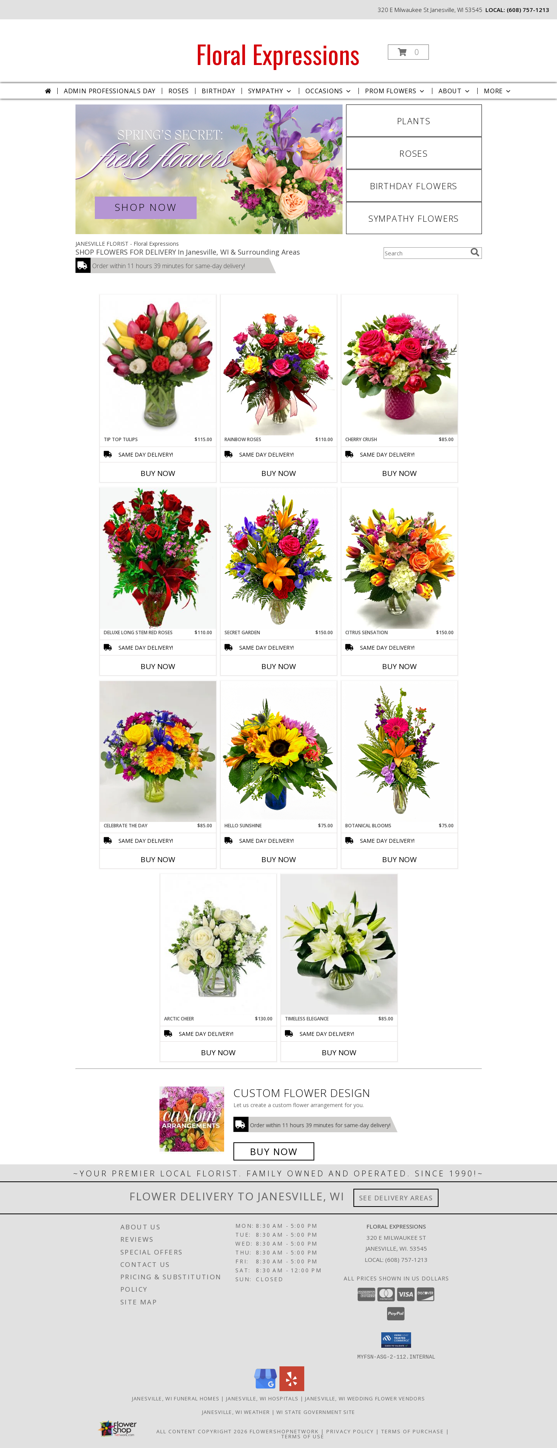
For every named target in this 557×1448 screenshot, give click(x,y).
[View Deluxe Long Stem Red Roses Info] (158, 558)
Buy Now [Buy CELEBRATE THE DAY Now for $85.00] (158, 859)
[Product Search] (425, 253)
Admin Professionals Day (110, 91)
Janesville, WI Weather (236, 1411)
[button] (408, 52)
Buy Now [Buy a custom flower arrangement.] (274, 1151)
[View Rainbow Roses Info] (279, 365)
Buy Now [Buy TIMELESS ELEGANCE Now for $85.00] (339, 1052)
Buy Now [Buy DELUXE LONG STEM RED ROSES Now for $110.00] (158, 666)
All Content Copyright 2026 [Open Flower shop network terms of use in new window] (202, 1430)
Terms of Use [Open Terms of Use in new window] (302, 1436)
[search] (475, 252)
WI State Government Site (315, 1411)
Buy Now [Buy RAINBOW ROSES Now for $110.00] (278, 473)
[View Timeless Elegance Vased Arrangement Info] (339, 944)
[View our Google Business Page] (265, 1388)
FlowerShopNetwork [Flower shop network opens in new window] (284, 1430)
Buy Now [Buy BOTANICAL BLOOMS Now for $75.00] (399, 859)
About (455, 91)
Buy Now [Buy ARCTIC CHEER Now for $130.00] (218, 1052)
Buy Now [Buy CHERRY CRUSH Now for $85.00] (399, 473)
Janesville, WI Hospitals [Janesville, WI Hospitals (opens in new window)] (262, 1398)
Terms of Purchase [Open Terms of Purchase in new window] (412, 1430)
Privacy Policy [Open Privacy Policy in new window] (350, 1430)
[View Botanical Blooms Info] (399, 751)
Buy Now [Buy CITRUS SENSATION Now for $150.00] (399, 666)
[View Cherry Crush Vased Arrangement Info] (399, 365)
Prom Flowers (395, 91)
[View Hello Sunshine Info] (279, 751)
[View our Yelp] (291, 1388)
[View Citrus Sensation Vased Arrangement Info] (399, 558)
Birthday (218, 91)
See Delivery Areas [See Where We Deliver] (396, 1197)
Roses (178, 91)
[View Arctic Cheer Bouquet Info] (218, 944)
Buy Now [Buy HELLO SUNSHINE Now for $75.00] (278, 859)
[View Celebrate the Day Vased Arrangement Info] (158, 751)
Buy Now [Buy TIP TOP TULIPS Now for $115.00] (158, 473)
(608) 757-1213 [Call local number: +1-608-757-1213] (528, 10)
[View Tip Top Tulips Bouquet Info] (158, 365)
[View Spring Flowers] (209, 169)
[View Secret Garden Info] (279, 558)
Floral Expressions (278, 53)
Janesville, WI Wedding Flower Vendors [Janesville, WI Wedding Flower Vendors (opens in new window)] (365, 1398)
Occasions (328, 91)
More (498, 91)
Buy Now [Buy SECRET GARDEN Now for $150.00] (278, 666)
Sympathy (270, 91)
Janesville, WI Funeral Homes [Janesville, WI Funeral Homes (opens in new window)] (175, 1398)
